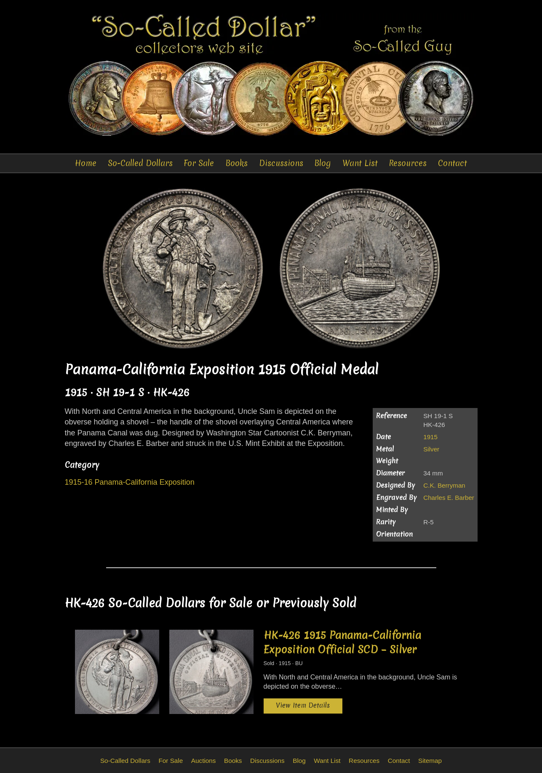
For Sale (199, 163)
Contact (452, 163)
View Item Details (303, 705)
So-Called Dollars (140, 163)
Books (236, 163)
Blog (322, 163)
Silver (431, 449)
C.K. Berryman (444, 485)
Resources (408, 163)
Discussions (281, 163)
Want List (360, 163)
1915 (430, 436)
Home (85, 163)
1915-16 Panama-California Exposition (130, 482)
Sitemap (430, 760)
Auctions (203, 760)
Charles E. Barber (448, 497)
